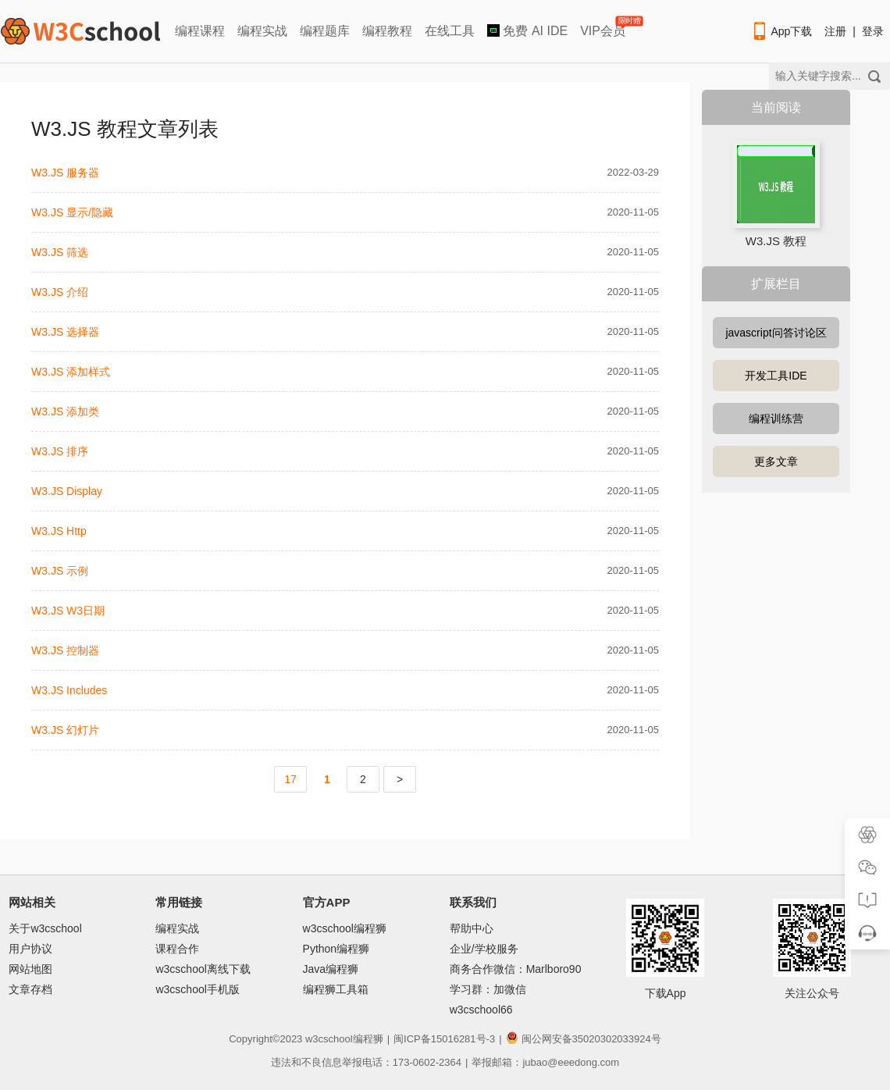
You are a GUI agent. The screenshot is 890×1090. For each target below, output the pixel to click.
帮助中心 (471, 928)
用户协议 (30, 948)
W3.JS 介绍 (59, 292)
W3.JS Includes (69, 690)
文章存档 (30, 989)
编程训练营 (776, 418)
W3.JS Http (59, 531)
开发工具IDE (775, 375)
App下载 (781, 31)
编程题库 (325, 30)
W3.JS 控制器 (65, 650)
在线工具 (450, 30)
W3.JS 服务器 (65, 172)
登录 (873, 31)
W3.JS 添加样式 (70, 371)
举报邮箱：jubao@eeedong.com (545, 1062)
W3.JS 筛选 (59, 252)
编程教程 (387, 30)
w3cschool (329, 1039)
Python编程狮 (336, 948)
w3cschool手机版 (197, 989)
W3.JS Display (66, 491)
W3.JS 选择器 (65, 332)
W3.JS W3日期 (68, 610)
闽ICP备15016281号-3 (444, 1039)
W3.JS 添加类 (65, 411)
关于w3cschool (45, 928)
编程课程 (200, 30)
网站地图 (30, 969)
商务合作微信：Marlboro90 (516, 969)
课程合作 (177, 948)
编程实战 (262, 30)
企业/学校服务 (484, 948)
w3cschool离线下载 (202, 969)
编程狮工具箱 (335, 989)
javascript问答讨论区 (775, 332)
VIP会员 (604, 27)
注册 (835, 31)
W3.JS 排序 (59, 451)
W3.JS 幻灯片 (65, 730)
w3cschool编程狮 (344, 928)
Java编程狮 (331, 969)
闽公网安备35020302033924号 (583, 1039)
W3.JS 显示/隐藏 (72, 212)
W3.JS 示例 (59, 571)
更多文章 (776, 461)
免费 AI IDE (527, 30)
